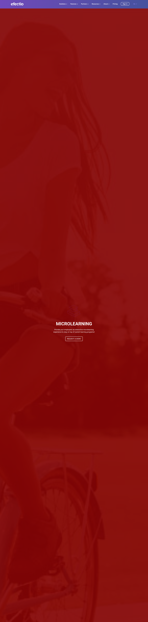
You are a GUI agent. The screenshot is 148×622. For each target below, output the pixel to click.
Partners (84, 4)
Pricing (115, 4)
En (135, 4)
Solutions (63, 4)
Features (74, 4)
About (106, 4)
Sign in (125, 4)
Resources (96, 4)
